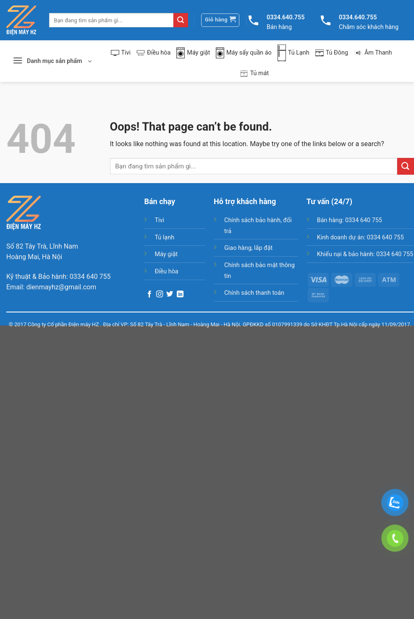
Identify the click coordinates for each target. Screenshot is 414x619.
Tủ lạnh (164, 237)
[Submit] (180, 20)
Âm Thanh (373, 52)
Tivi (121, 52)
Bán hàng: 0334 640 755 (349, 220)
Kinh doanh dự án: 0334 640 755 (360, 237)
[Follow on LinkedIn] (180, 294)
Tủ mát (254, 73)
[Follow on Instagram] (159, 294)
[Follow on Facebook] (149, 294)
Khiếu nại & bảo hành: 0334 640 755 (365, 254)
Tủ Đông (331, 52)
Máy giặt (193, 53)
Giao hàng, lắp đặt (248, 248)
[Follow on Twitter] (169, 294)
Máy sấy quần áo (244, 53)
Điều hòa (153, 52)
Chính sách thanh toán (254, 292)
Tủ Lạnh (293, 53)
